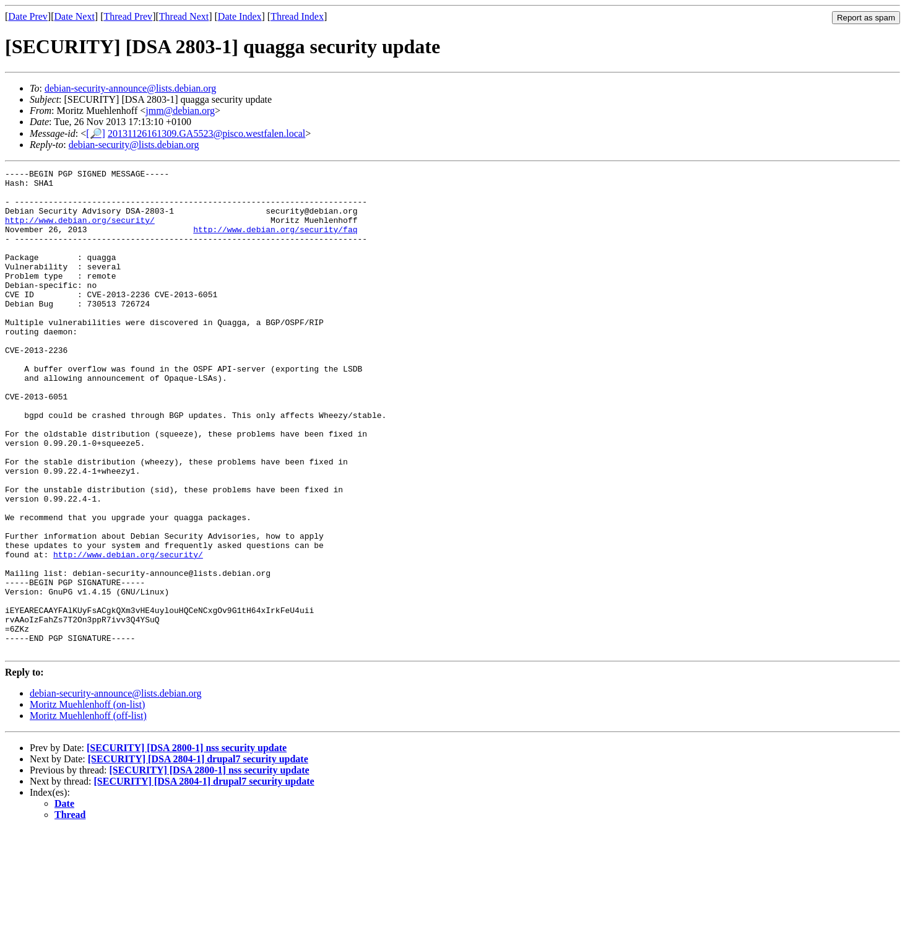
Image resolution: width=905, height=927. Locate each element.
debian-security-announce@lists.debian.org (130, 88)
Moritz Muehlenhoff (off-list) (88, 812)
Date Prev (28, 16)
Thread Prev (127, 16)
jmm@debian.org (180, 110)
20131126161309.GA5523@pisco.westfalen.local (206, 133)
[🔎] (95, 133)
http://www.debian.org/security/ (80, 231)
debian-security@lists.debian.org (134, 144)
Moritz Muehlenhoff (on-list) (87, 801)
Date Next (74, 16)
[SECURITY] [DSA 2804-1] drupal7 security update (198, 855)
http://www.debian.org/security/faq (275, 242)
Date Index (240, 16)
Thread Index (297, 16)
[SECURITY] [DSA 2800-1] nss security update (187, 844)
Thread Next (184, 16)
